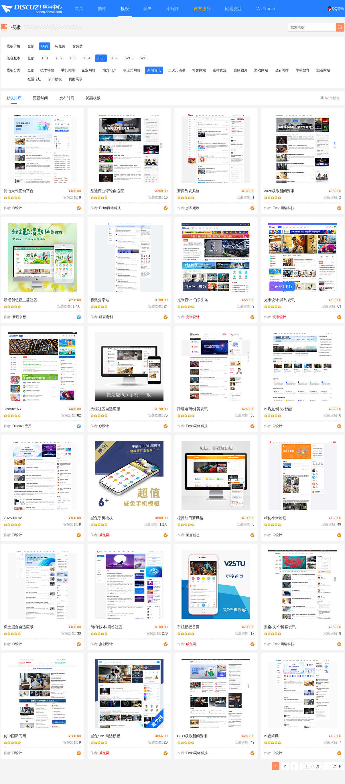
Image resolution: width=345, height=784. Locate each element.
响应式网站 (131, 70)
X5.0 (115, 58)
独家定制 (193, 208)
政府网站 (282, 70)
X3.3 (72, 58)
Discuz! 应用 (21, 426)
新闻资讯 (154, 70)
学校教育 (302, 70)
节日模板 (55, 79)
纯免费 (60, 46)
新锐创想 (19, 317)
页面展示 (75, 79)
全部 (30, 46)
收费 (44, 46)
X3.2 (58, 58)
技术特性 (47, 70)
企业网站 (88, 70)
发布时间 (66, 98)
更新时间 (40, 98)
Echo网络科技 (110, 208)
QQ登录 (336, 9)
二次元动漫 (176, 70)
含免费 (77, 46)
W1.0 (129, 58)
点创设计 (106, 644)
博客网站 (199, 70)
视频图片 (240, 70)
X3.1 (44, 58)
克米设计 (193, 317)
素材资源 (219, 70)
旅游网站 (323, 70)
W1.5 (144, 58)
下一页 (331, 766)
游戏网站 (261, 70)
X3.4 (86, 58)
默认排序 (14, 100)
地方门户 (109, 70)
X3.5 (101, 58)
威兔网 (104, 535)
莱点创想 (193, 535)
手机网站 (68, 70)
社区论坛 (34, 79)
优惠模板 (93, 98)
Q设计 (17, 208)
